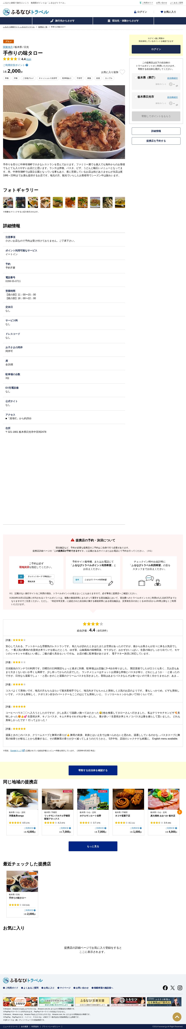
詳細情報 (156, 131)
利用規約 (35, 1026)
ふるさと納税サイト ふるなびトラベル (19, 27)
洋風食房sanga (16, 815)
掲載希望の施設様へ (103, 988)
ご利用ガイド (147, 3)
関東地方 (8, 47)
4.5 (26, 823)
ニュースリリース (10, 1026)
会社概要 (24, 1026)
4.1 (132, 823)
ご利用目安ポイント (14, 65)
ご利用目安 (28, 828)
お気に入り (170, 12)
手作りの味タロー (17, 898)
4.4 (26, 905)
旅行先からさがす (65, 20)
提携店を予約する (156, 141)
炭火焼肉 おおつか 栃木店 (162, 815)
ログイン (142, 12)
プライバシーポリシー (51, 1026)
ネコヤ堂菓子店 (122, 815)
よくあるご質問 (176, 3)
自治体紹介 (172, 78)
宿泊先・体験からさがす (125, 20)
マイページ (65, 988)
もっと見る (93, 846)
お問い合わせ (161, 3)
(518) (28, 59)
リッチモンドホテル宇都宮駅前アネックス (57, 817)
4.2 (61, 823)
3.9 (167, 823)
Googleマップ (16, 751)
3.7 (96, 823)
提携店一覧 (42, 27)
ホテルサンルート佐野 (90, 815)
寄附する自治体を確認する (93, 770)
